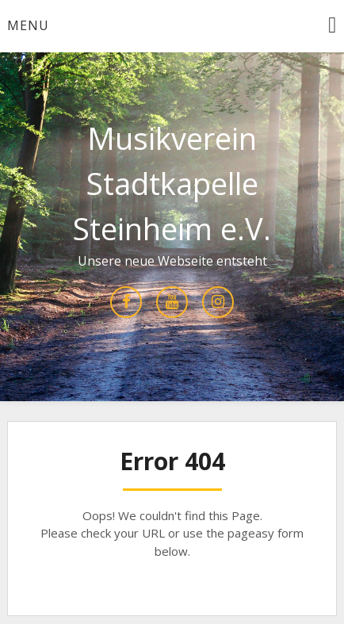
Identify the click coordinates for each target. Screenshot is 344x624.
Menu (28, 25)
